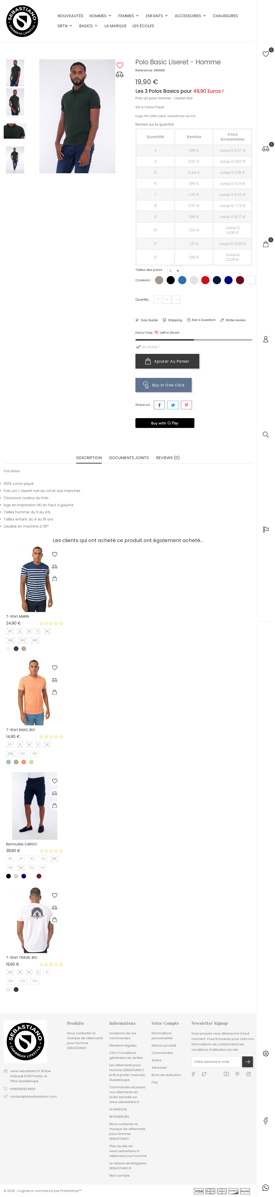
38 (10, 858)
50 (21, 867)
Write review (235, 320)
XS (10, 631)
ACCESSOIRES (191, 16)
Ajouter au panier (167, 361)
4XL (35, 640)
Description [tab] (89, 458)
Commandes (162, 1053)
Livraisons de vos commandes (122, 1035)
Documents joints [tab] (129, 458)
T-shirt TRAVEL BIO (21, 957)
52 (32, 867)
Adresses (159, 1067)
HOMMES (100, 16)
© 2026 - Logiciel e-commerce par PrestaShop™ (42, 1190)
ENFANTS (157, 16)
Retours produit (164, 1045)
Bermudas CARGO (21, 844)
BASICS (89, 26)
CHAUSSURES (225, 15)
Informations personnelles (162, 1035)
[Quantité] (158, 299)
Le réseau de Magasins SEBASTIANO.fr (127, 1165)
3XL (22, 640)
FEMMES (129, 16)
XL (47, 631)
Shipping (174, 320)
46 (54, 858)
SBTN (65, 26)
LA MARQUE (115, 26)
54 (43, 867)
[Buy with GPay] (164, 423)
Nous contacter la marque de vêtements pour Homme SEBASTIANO (85, 1040)
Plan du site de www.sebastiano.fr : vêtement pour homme (128, 1151)
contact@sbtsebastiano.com (33, 1096)
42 (32, 858)
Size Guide (149, 320)
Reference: (144, 70)
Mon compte (119, 1175)
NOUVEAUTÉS (70, 15)
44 (43, 858)
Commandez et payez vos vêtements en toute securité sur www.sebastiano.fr (127, 1094)
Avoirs (156, 1060)
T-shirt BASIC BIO (20, 729)
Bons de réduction (166, 1075)
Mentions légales (123, 1045)
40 (21, 858)
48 (10, 867)
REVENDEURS (119, 1116)
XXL (10, 640)
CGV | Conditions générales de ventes (126, 1055)
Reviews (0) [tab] (168, 458)
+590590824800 (22, 1089)
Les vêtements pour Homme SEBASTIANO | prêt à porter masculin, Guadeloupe (127, 1072)
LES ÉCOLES (143, 26)
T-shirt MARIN (17, 616)
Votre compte (165, 1023)
